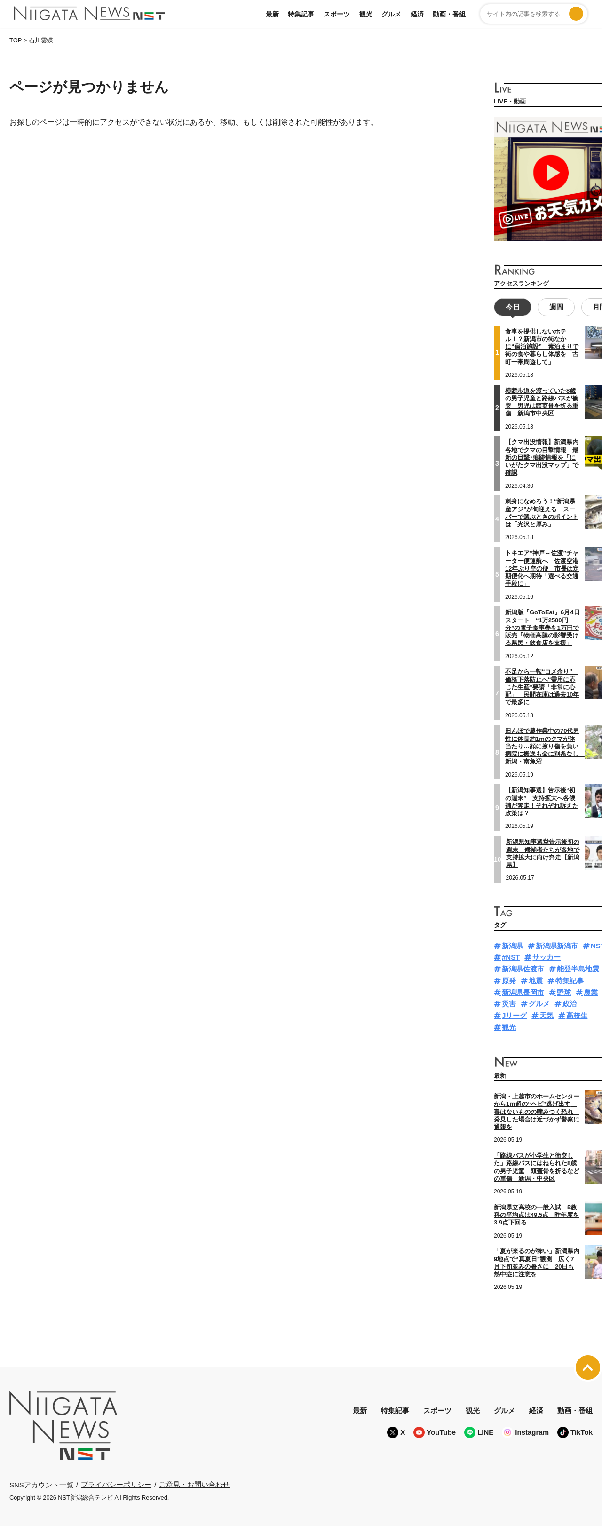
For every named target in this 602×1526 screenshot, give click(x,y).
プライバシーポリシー (116, 1483)
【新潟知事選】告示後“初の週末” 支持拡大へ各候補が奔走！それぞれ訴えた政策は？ (541, 801)
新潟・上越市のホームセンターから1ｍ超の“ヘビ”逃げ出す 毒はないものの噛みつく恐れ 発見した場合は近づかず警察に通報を (536, 1110)
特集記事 (301, 14)
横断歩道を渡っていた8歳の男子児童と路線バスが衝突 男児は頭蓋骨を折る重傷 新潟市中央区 (541, 401)
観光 (365, 14)
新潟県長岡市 (523, 991)
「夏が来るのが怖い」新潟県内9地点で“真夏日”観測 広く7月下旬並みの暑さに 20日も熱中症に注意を (536, 1262)
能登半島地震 (578, 968)
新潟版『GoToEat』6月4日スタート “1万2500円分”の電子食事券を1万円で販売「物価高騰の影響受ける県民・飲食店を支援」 (542, 626)
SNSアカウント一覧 (41, 1484)
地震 (536, 980)
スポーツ (337, 14)
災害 (509, 1003)
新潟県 (512, 945)
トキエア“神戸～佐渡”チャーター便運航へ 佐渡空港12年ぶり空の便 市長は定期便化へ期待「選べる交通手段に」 (542, 567)
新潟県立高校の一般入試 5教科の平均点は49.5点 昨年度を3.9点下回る (536, 1214)
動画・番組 (449, 14)
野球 (564, 991)
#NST (511, 956)
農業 (591, 991)
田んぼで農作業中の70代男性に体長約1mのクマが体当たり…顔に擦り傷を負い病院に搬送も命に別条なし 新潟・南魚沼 (545, 745)
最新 (272, 14)
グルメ (391, 14)
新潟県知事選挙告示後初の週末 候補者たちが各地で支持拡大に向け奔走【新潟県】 (542, 852)
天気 (546, 1014)
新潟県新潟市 (557, 945)
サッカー (546, 956)
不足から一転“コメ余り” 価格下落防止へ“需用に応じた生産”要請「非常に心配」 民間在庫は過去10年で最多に (542, 686)
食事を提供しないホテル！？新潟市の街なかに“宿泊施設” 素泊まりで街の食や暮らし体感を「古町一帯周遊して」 (541, 346)
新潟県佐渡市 (523, 968)
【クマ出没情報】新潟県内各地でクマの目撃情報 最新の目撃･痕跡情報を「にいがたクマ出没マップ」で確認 (541, 456)
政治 (569, 1003)
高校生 (576, 1014)
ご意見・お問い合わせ (194, 1483)
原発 (509, 980)
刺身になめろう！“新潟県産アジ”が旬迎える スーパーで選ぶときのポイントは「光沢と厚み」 (541, 512)
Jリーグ (514, 1014)
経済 (417, 14)
